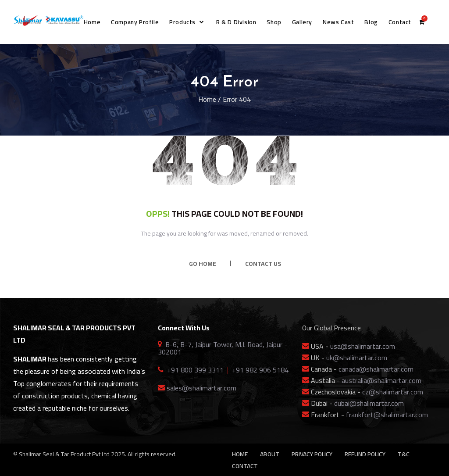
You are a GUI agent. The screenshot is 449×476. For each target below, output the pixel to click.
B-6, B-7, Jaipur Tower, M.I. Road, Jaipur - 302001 (222, 348)
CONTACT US (263, 263)
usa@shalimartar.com (362, 346)
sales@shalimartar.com (201, 387)
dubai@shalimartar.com (369, 403)
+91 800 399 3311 (195, 369)
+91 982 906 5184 (260, 369)
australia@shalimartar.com (381, 380)
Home (207, 99)
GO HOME (202, 263)
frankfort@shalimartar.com (387, 414)
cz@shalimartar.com (392, 391)
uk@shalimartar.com (356, 357)
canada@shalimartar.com (376, 369)
